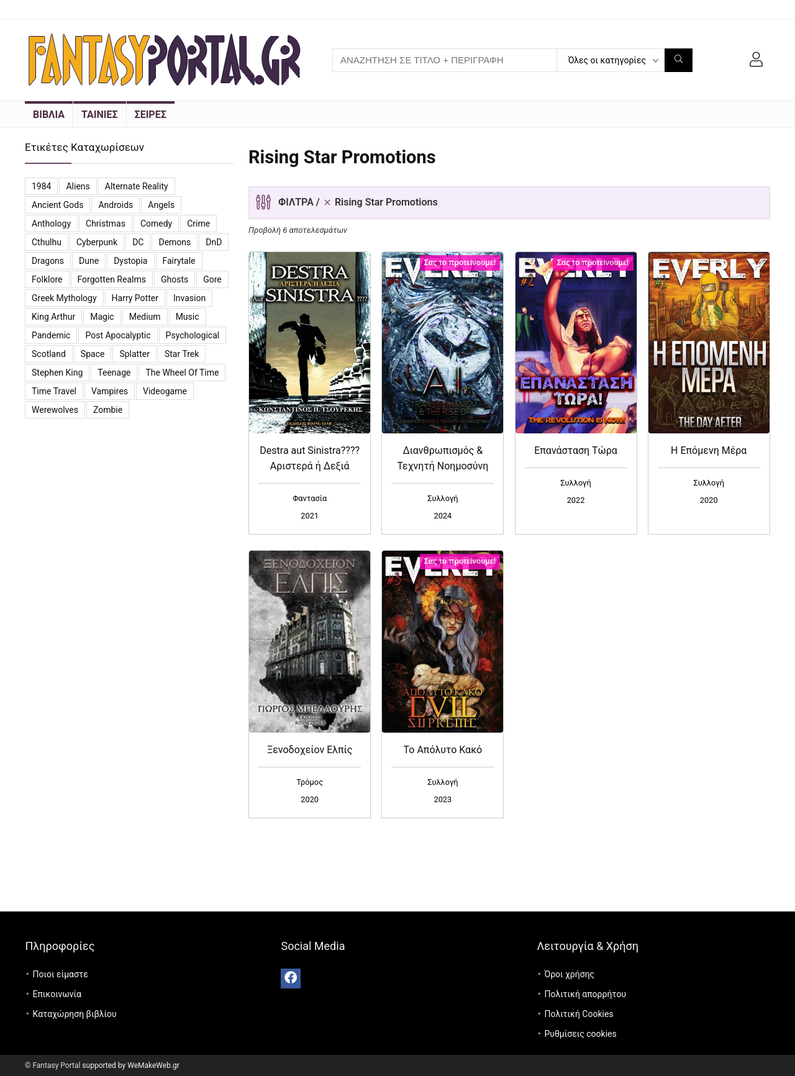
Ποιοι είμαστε (60, 974)
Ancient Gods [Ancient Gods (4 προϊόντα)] (57, 205)
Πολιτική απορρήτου (585, 994)
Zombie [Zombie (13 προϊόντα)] (107, 410)
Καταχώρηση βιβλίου (75, 1014)
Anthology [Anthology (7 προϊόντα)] (51, 223)
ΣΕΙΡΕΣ (150, 114)
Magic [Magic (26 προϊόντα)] (102, 317)
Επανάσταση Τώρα (575, 450)
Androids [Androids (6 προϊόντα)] (115, 205)
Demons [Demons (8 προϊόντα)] (174, 242)
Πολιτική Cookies (578, 1014)
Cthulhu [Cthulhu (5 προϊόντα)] (46, 242)
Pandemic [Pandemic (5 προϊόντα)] (51, 335)
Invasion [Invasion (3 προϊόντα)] (189, 298)
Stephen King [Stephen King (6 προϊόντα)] (57, 373)
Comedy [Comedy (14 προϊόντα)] (156, 223)
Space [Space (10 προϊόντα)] (93, 354)
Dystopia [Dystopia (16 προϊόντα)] (130, 261)
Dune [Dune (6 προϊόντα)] (89, 261)
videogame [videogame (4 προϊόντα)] (165, 391)
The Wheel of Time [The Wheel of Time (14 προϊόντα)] (182, 373)
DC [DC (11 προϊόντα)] (137, 242)
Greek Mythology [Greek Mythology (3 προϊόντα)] (64, 298)
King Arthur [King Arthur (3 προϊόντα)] (53, 317)
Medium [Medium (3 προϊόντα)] (145, 317)
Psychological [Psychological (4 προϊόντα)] (193, 335)
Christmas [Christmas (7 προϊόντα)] (105, 223)
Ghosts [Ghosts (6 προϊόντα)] (174, 279)
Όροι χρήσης (569, 974)
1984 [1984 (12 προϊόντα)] (41, 186)
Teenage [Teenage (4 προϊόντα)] (114, 373)
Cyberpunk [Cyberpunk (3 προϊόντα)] (96, 242)
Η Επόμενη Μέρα (709, 450)
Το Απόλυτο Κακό (443, 750)
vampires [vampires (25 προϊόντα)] (109, 391)
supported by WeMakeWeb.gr (130, 1065)
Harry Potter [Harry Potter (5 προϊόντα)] (135, 298)
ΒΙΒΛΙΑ (49, 114)
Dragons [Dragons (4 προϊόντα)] (48, 261)
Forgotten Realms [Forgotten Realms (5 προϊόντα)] (112, 279)
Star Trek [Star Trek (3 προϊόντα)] (182, 354)
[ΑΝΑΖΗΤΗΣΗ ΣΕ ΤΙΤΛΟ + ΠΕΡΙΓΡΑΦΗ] (679, 60)
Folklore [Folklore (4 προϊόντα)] (47, 279)
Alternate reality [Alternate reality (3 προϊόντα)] (136, 186)
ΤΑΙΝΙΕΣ (99, 114)
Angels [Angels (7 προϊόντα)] (161, 205)
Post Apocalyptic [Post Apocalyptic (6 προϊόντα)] (117, 335)
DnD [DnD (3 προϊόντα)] (214, 242)
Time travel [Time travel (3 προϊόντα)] (54, 391)
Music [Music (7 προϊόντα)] (187, 317)
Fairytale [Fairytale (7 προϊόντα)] (179, 261)
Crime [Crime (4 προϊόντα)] (198, 223)
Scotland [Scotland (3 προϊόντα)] (49, 354)
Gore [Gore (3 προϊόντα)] (212, 279)
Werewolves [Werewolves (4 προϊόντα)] (55, 410)
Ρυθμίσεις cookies (580, 1034)
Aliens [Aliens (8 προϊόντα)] (77, 186)
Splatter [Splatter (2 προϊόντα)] (134, 354)
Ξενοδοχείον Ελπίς (309, 750)
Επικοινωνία (57, 994)
